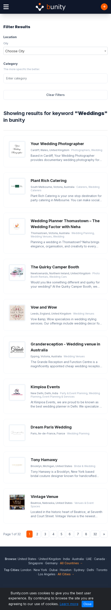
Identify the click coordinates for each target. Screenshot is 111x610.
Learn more (69, 604)
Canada (99, 559)
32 (95, 534)
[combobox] (55, 51)
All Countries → (71, 563)
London (26, 570)
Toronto (101, 570)
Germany (51, 563)
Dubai (53, 570)
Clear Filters (55, 95)
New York (40, 570)
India (66, 559)
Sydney (79, 570)
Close (88, 604)
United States (27, 559)
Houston (65, 570)
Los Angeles (46, 574)
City (5, 43)
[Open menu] (6, 6)
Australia (78, 559)
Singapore (35, 563)
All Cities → (66, 574)
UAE (89, 559)
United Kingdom (50, 559)
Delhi (90, 570)
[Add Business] (104, 6)
